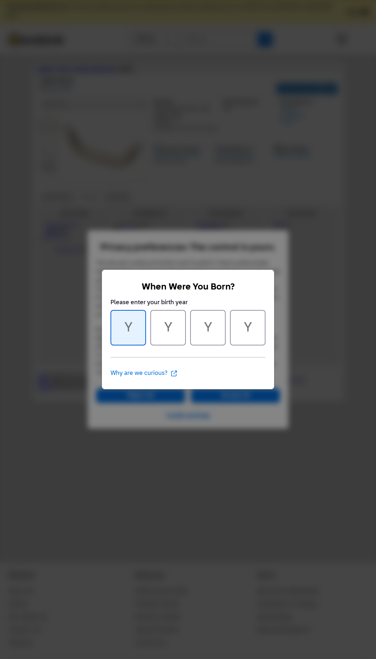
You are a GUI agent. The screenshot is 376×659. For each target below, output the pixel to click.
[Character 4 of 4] (247, 327)
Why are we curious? (144, 373)
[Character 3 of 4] (208, 327)
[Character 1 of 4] (128, 327)
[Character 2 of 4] (168, 327)
